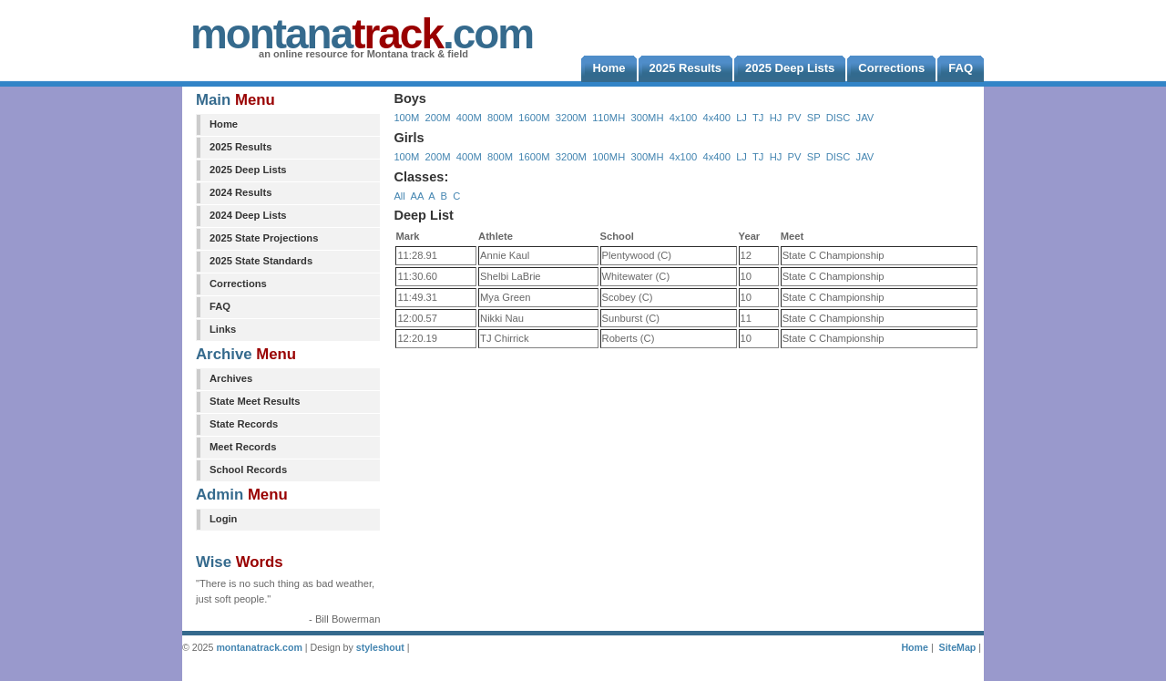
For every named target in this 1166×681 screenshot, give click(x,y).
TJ (757, 117)
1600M (533, 117)
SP (814, 117)
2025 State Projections (264, 237)
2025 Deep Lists (248, 169)
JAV (865, 117)
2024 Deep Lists (248, 215)
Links (223, 329)
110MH (608, 117)
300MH (646, 117)
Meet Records (243, 446)
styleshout (380, 647)
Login (223, 518)
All (399, 196)
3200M (571, 117)
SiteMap (958, 647)
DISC (838, 117)
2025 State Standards (261, 260)
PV (795, 117)
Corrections (238, 283)
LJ (741, 117)
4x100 (683, 117)
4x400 (716, 117)
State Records (244, 423)
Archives (231, 378)
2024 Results (240, 192)
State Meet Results (255, 401)
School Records (248, 469)
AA (416, 196)
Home (224, 124)
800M (500, 117)
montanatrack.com (259, 647)
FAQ (220, 306)
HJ (776, 117)
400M (469, 117)
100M (406, 117)
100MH (608, 156)
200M (438, 117)
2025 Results (240, 146)
